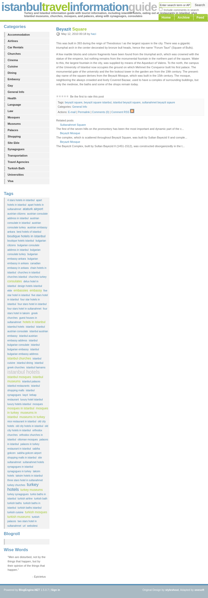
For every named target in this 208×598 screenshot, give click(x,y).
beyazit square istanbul (98, 102)
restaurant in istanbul (19, 448)
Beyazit (71, 29)
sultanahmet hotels (33, 462)
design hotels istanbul (30, 286)
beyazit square (73, 102)
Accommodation (19, 34)
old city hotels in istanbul (29, 426)
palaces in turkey (29, 444)
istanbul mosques (19, 377)
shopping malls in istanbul (22, 457)
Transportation (17, 155)
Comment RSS (122, 112)
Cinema (13, 60)
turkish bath (40, 498)
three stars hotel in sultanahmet (25, 480)
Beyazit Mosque (70, 133)
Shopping (14, 136)
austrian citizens (16, 213)
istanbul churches (19, 358)
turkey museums (31, 490)
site (40, 457)
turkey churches (16, 485)
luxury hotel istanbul (31, 399)
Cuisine (13, 66)
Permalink (84, 112)
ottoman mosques (28, 439)
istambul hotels (15, 326)
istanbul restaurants (18, 385)
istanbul (30, 326)
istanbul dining (25, 362)
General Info (16, 91)
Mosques (14, 117)
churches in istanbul (29, 272)
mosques (38, 404)
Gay (10, 85)
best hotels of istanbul (29, 231)
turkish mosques (36, 512)
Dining (12, 72)
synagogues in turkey (19, 471)
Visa (10, 181)
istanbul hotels (23, 372)
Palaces (13, 130)
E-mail (72, 112)
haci (93, 33)
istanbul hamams (35, 367)
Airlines (13, 41)
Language (14, 104)
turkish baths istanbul (30, 507)
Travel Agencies (18, 161)
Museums (14, 123)
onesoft (199, 589)
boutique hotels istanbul (20, 240)
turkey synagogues (18, 494)
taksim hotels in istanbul (29, 475)
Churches (14, 53)
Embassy (14, 79)
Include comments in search (181, 9)
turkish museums (18, 517)
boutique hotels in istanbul (26, 236)
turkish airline (25, 498)
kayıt (25, 395)
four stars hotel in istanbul (32, 304)
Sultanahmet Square (73, 124)
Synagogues (16, 149)
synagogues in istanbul (20, 466)
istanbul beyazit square (127, 102)
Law (10, 111)
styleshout (172, 589)
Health (12, 98)
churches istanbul (17, 276)
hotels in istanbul (34, 322)
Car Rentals (15, 47)
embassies (20, 290)
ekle (9, 290)
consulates (14, 281)
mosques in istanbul (20, 408)
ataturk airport (33, 209)
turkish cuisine (15, 512)
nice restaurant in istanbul (21, 421)
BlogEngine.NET (29, 589)
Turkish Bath (16, 168)
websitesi (32, 525)
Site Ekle (14, 142)
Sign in (55, 589)
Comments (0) (100, 112)
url (24, 525)
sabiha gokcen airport (29, 453)
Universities (16, 174)
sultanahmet (14, 462)
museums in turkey (32, 417)
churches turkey (38, 276)
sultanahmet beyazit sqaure (158, 102)
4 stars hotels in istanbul (20, 200)
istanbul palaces (31, 381)
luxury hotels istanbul (19, 404)
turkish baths (14, 503)
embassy (36, 290)
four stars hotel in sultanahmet (24, 308)
